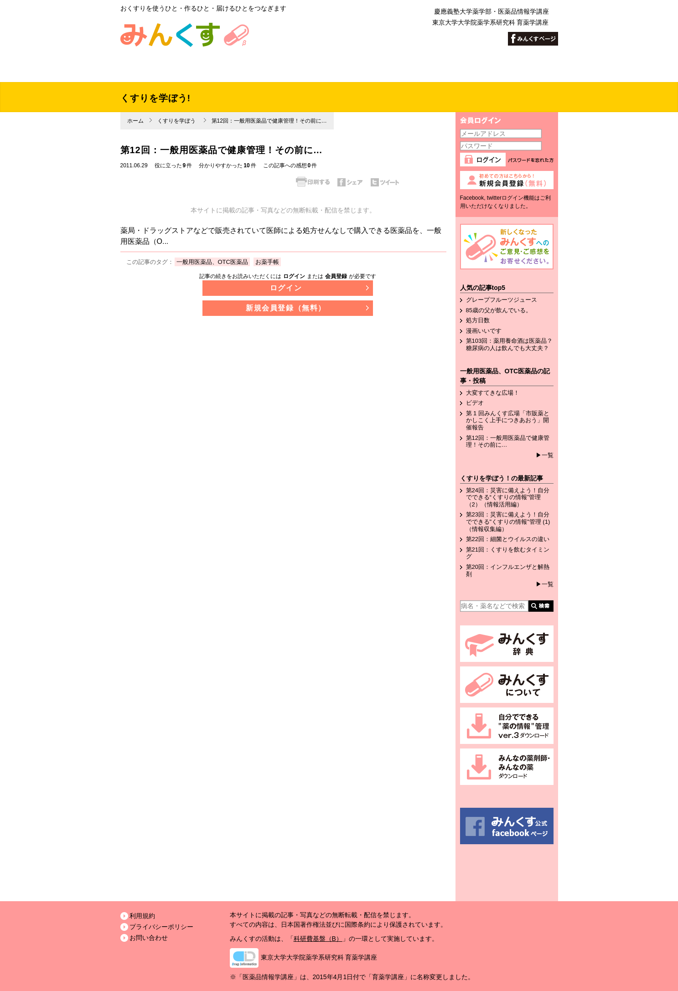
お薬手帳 (267, 261)
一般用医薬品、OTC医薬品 (212, 261)
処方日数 (478, 320)
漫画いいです (484, 330)
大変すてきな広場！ (492, 392)
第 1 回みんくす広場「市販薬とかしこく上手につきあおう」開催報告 (507, 420)
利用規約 (142, 915)
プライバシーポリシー (161, 926)
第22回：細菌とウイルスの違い (507, 539)
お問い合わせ (148, 937)
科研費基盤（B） (318, 938)
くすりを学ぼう (176, 121)
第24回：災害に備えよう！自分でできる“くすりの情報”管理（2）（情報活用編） (507, 497)
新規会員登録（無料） (286, 308)
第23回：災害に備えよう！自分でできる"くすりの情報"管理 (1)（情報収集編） (508, 521)
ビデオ (475, 402)
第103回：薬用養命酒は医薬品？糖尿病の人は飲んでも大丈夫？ (509, 344)
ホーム (135, 121)
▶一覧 (545, 455)
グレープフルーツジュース (501, 299)
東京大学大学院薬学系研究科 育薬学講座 (319, 957)
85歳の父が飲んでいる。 (499, 310)
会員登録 (336, 276)
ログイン (294, 276)
